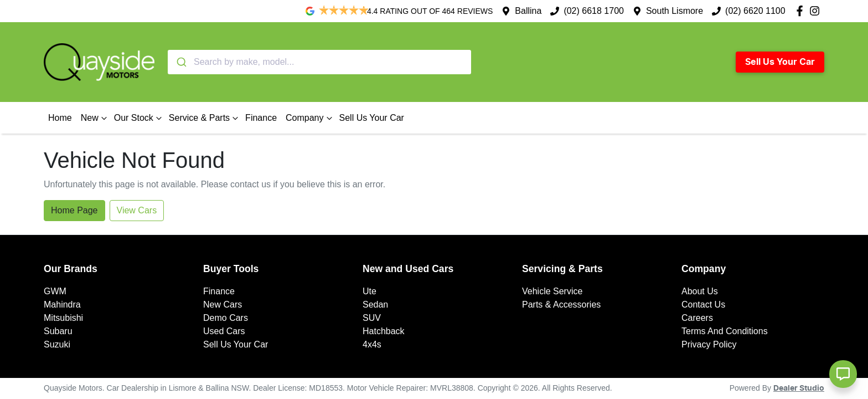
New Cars (222, 304)
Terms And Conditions (724, 331)
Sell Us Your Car (780, 62)
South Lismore (674, 11)
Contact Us (703, 304)
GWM (55, 291)
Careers (697, 318)
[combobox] (319, 62)
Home (60, 117)
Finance (261, 117)
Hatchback (384, 331)
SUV (372, 318)
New (95, 118)
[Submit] (181, 62)
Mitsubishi (63, 318)
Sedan (375, 304)
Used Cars (224, 331)
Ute (369, 291)
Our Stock (139, 118)
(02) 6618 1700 (594, 11)
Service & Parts (205, 118)
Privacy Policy (709, 344)
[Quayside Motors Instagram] (816, 11)
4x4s (372, 344)
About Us (699, 291)
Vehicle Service (552, 291)
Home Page (74, 210)
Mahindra (62, 304)
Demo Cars (225, 318)
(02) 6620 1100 (755, 11)
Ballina (528, 11)
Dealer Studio (798, 388)
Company (310, 118)
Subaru (58, 331)
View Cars (137, 210)
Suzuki (57, 344)
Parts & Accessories (561, 304)
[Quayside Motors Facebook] (801, 11)
